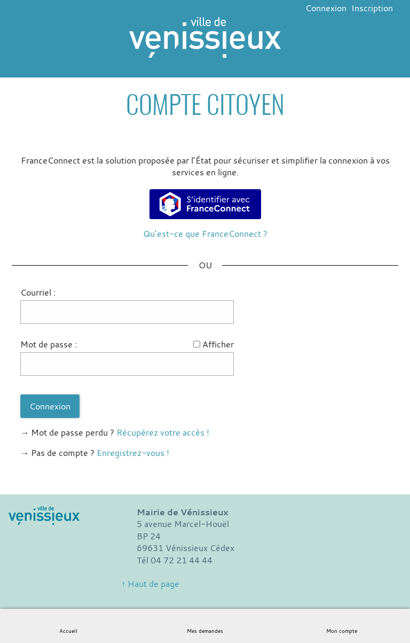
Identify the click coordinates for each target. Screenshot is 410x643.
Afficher (218, 344)
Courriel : (38, 292)
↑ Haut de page (150, 584)
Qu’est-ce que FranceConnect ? (205, 233)
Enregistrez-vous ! (133, 453)
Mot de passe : (48, 344)
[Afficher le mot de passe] (196, 344)
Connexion (325, 8)
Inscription (372, 8)
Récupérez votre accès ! (162, 432)
